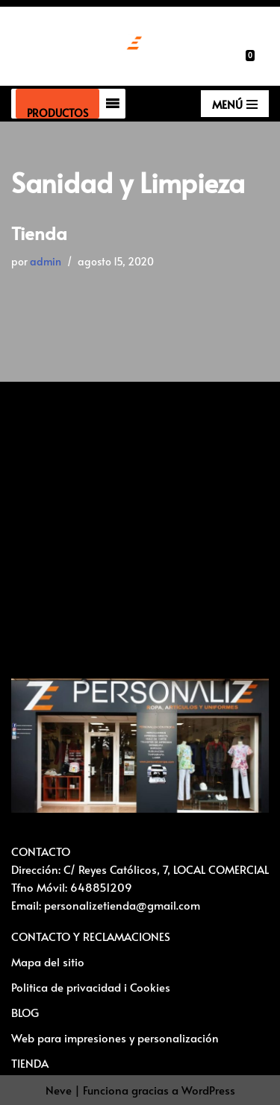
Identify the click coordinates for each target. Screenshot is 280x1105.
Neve (59, 1090)
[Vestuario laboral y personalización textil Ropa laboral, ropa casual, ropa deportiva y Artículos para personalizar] (76, 46)
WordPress (208, 1090)
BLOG (25, 1012)
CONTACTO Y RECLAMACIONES (90, 936)
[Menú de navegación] (235, 103)
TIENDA (30, 1063)
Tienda (39, 233)
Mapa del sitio (47, 961)
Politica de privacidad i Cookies (90, 987)
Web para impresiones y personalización (115, 1037)
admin (45, 261)
